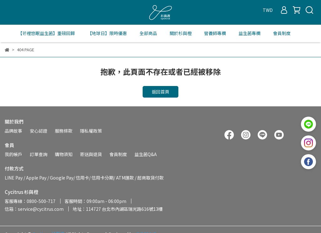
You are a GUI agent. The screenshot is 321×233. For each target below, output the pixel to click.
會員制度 (282, 33)
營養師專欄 (215, 33)
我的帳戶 (13, 154)
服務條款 (63, 131)
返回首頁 (160, 92)
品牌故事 (13, 131)
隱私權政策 (91, 131)
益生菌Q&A (145, 154)
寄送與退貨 (91, 154)
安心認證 (38, 131)
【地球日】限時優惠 (107, 33)
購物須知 (63, 154)
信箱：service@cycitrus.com (34, 209)
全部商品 (148, 33)
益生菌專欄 (249, 33)
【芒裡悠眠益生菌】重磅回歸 (46, 33)
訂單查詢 (38, 154)
